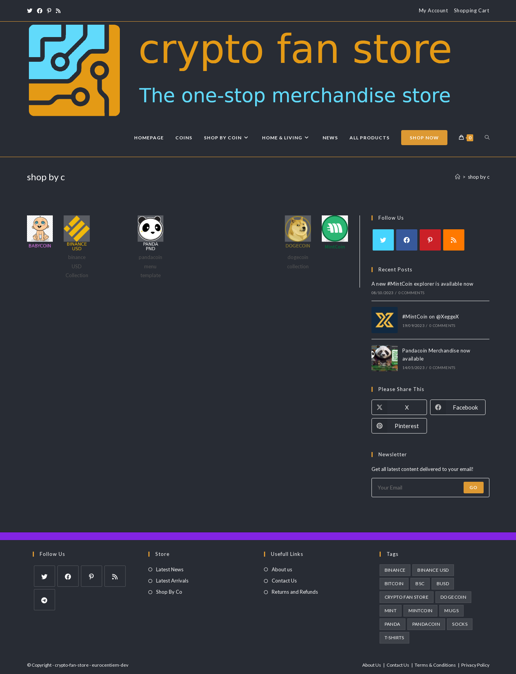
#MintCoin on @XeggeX (430, 316)
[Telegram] (44, 599)
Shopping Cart (471, 10)
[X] (383, 240)
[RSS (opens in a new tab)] (58, 11)
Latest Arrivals (172, 580)
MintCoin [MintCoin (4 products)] (420, 610)
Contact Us (284, 580)
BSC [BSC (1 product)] (419, 583)
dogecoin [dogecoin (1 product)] (453, 597)
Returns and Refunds (295, 592)
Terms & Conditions (435, 665)
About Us (371, 665)
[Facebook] (406, 240)
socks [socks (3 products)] (459, 624)
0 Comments (411, 292)
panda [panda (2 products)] (392, 624)
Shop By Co (169, 592)
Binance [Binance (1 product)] (395, 570)
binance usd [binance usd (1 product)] (433, 570)
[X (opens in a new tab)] (31, 11)
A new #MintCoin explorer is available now (422, 284)
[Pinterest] (430, 240)
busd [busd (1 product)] (443, 583)
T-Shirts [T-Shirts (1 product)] (394, 637)
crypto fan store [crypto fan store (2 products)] (407, 597)
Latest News (169, 569)
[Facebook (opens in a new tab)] (40, 11)
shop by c (478, 177)
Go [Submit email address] (473, 487)
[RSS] (453, 240)
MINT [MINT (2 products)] (391, 610)
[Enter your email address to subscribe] (430, 487)
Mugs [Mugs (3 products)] (451, 610)
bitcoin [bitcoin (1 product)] (394, 583)
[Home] (457, 177)
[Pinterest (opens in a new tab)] (49, 11)
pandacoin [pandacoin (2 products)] (426, 624)
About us (282, 569)
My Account (433, 10)
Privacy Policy (475, 665)
